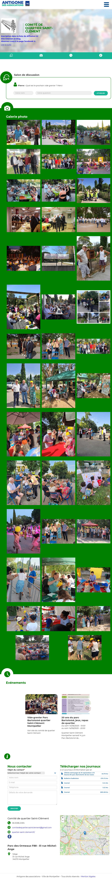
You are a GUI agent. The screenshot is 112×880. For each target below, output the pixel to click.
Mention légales (88, 876)
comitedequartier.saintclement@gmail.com (32, 827)
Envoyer (14, 808)
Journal (67, 783)
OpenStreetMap (102, 854)
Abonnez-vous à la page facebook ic (18, 41)
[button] (23, 132)
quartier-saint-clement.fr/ (23, 832)
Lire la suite (6, 45)
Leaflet (96, 854)
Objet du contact (16, 770)
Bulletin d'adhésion (71, 778)
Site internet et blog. (11, 39)
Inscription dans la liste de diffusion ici (19, 36)
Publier (101, 93)
